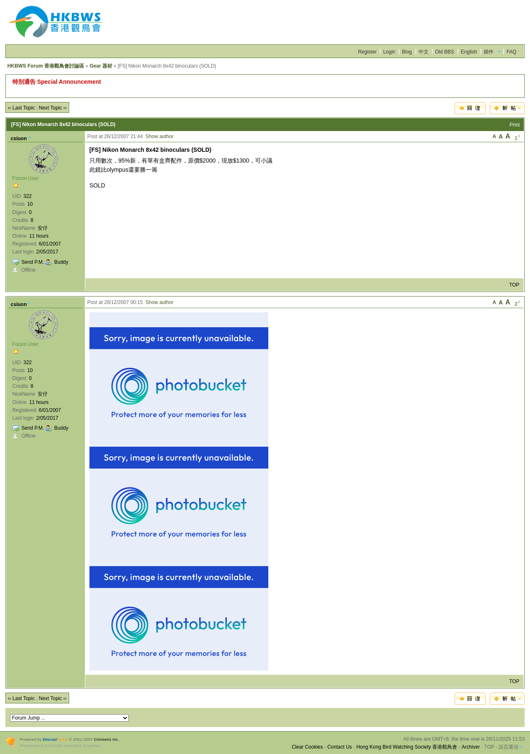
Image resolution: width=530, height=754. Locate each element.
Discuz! (50, 739)
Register (367, 52)
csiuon (19, 138)
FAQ (511, 52)
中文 (424, 52)
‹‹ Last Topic (21, 108)
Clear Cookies (307, 747)
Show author (159, 136)
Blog (407, 52)
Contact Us (339, 747)
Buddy (61, 262)
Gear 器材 (100, 66)
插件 (489, 52)
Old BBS (444, 52)
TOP (514, 285)
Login (389, 52)
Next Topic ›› (53, 108)
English (469, 52)
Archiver (471, 747)
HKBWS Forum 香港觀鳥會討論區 (45, 66)
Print (515, 125)
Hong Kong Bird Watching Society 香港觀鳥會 (406, 747)
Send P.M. (33, 262)
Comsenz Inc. (106, 739)
